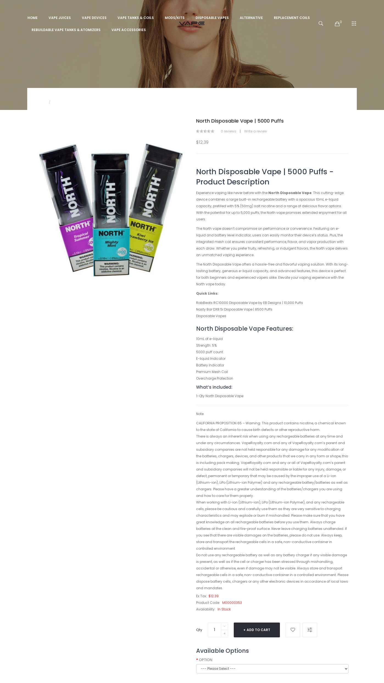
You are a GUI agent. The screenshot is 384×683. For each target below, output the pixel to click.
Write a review (255, 131)
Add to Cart (258, 629)
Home (40, 102)
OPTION (205, 659)
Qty (199, 629)
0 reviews (228, 131)
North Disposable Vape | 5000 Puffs (83, 102)
